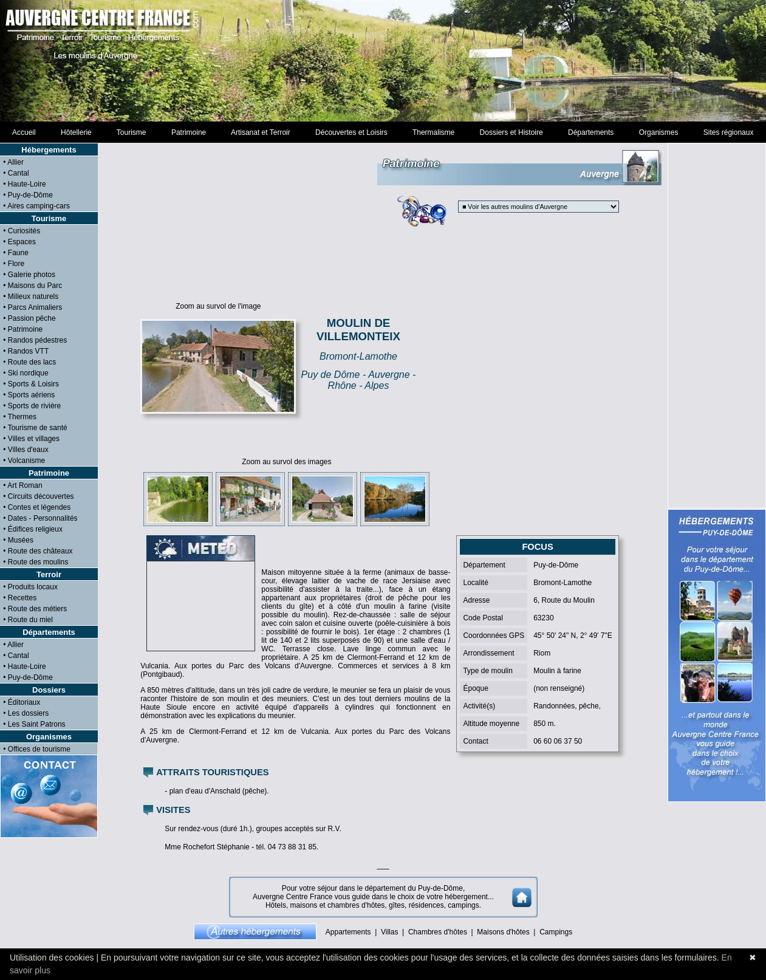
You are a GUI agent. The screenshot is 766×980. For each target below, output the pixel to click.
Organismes (658, 132)
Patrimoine (188, 132)
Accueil (24, 132)
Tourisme (131, 132)
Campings (555, 932)
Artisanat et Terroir (261, 132)
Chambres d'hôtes (437, 932)
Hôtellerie (75, 132)
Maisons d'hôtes (503, 932)
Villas (389, 932)
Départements (591, 132)
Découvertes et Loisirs (351, 132)
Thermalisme (433, 132)
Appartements (348, 932)
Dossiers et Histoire (511, 132)
